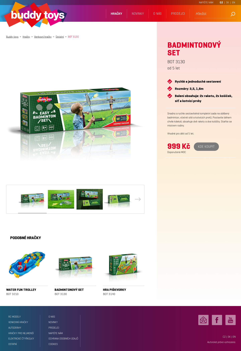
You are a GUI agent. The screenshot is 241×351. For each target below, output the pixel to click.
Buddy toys (12, 36)
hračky (116, 14)
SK (227, 2)
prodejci (178, 14)
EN (233, 2)
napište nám (56, 333)
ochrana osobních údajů (63, 338)
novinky (138, 14)
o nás (157, 14)
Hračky (26, 36)
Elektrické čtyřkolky (21, 338)
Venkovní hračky (43, 36)
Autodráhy (14, 327)
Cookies (53, 344)
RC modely (14, 316)
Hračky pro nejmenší (21, 333)
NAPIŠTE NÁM (206, 2)
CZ (221, 2)
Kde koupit (206, 146)
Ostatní (60, 36)
